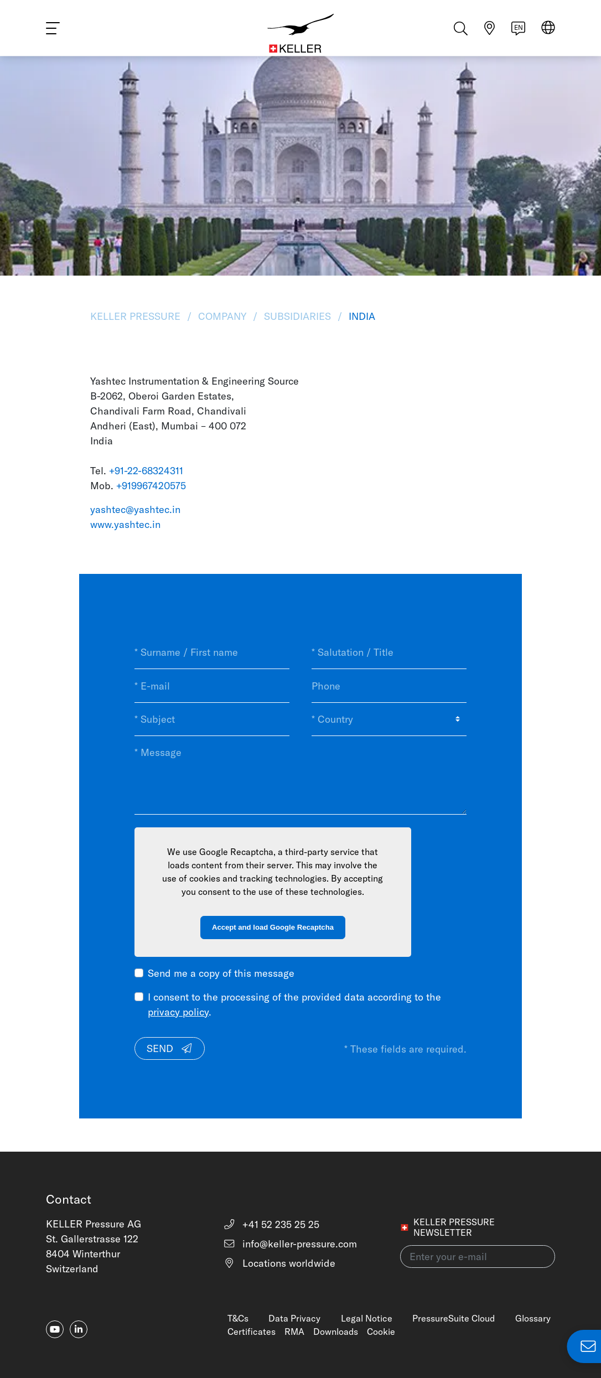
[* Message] (300, 775)
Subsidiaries (297, 316)
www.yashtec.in (125, 524)
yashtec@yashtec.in (135, 509)
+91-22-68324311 (146, 470)
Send (170, 1048)
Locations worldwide (279, 1263)
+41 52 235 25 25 (271, 1224)
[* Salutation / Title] (389, 652)
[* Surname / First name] (211, 652)
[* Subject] (211, 719)
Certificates (251, 1331)
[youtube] (55, 1329)
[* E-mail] (211, 685)
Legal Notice (366, 1318)
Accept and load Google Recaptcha (273, 927)
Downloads (335, 1331)
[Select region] (548, 34)
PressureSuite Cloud (453, 1318)
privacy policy (178, 1012)
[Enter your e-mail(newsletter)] (477, 1256)
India (360, 316)
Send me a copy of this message (221, 973)
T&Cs (237, 1318)
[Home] (301, 33)
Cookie (381, 1331)
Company (222, 316)
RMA (294, 1331)
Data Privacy (294, 1318)
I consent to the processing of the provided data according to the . (294, 1004)
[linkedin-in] (78, 1329)
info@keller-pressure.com (290, 1243)
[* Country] (389, 719)
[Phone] (389, 685)
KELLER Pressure (136, 316)
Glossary (533, 1318)
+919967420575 (151, 485)
